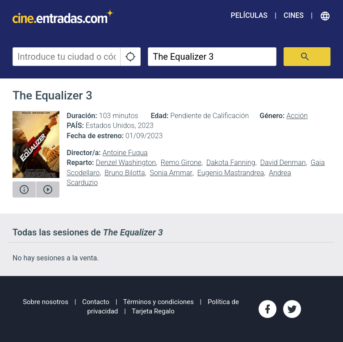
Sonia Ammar (171, 173)
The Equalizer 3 (52, 95)
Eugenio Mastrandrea (230, 173)
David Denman (283, 162)
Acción (297, 115)
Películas (249, 15)
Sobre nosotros (45, 302)
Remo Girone (181, 162)
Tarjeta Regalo (153, 311)
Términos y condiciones (158, 302)
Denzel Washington (126, 162)
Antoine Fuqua (124, 152)
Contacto (95, 302)
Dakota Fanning (230, 162)
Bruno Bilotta (125, 173)
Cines (294, 15)
